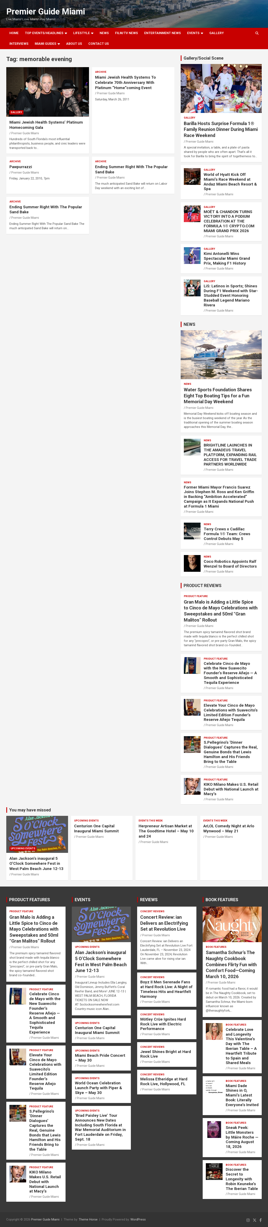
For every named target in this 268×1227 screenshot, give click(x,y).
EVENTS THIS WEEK (151, 820)
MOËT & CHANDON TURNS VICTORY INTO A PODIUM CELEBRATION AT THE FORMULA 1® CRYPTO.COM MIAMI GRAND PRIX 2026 (229, 221)
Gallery (16, 112)
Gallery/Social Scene (203, 58)
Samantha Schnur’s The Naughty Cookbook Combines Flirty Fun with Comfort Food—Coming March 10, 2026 (231, 964)
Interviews (18, 44)
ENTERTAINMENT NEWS (162, 33)
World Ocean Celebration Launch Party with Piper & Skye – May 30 (98, 1088)
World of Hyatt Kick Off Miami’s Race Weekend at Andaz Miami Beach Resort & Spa (230, 181)
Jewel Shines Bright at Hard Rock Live (165, 1054)
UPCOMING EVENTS (23, 848)
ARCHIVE (100, 71)
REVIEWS (149, 899)
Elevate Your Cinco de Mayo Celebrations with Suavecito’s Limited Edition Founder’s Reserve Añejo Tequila (231, 712)
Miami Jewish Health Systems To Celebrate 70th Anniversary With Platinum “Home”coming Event (125, 82)
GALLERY (216, 33)
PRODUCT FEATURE (196, 596)
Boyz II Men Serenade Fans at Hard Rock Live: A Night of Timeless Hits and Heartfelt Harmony (166, 989)
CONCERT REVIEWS (152, 911)
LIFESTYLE (81, 33)
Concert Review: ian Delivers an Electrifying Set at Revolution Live (164, 923)
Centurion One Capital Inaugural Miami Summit (96, 829)
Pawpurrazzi (20, 166)
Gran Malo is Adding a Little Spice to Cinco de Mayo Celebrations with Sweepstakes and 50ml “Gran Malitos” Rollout (33, 929)
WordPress (138, 1219)
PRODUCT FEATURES (29, 899)
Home (14, 33)
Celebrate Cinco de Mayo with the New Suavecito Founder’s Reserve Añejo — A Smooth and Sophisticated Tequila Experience (230, 673)
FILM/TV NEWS (126, 33)
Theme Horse (88, 1219)
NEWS (104, 33)
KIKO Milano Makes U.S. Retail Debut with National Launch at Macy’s (231, 789)
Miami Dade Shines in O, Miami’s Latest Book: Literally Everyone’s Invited (242, 1095)
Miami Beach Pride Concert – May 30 (100, 1058)
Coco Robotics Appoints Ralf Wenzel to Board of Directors (230, 564)
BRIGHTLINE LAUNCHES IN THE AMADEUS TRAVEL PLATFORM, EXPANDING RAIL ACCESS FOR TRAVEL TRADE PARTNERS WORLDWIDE (230, 455)
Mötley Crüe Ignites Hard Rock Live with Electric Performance (163, 1024)
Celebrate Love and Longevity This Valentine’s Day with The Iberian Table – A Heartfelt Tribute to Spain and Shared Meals (241, 1046)
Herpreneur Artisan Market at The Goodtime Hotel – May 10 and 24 (166, 831)
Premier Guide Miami (45, 12)
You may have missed (30, 809)
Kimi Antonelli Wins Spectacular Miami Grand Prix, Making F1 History (227, 258)
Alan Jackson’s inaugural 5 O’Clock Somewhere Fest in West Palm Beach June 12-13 (36, 863)
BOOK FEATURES (222, 899)
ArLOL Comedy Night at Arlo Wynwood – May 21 (228, 829)
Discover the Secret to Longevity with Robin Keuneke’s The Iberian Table (242, 1179)
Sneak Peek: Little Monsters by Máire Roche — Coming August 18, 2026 (242, 1137)
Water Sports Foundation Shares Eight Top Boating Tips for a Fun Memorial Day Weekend (218, 395)
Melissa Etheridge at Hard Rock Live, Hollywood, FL (163, 1081)
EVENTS (193, 33)
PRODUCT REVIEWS (203, 585)
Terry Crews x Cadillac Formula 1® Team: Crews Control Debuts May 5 (227, 534)
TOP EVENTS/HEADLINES (44, 33)
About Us (74, 44)
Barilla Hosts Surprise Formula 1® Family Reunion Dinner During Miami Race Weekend (221, 129)
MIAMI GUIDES (45, 44)
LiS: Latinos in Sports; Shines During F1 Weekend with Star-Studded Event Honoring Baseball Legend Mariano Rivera (231, 295)
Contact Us (98, 44)
